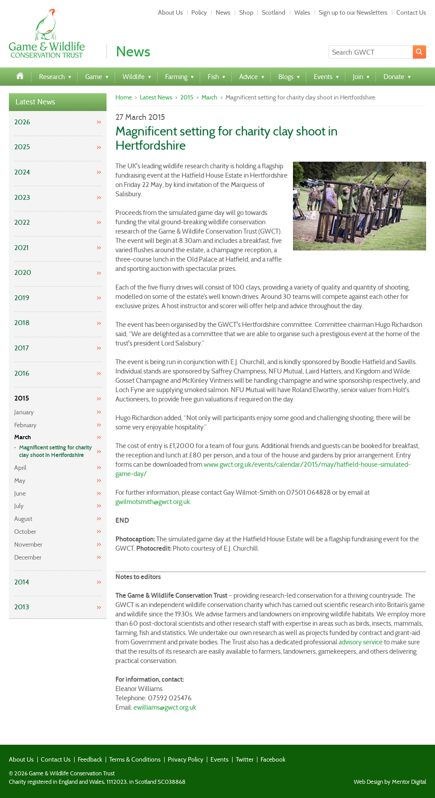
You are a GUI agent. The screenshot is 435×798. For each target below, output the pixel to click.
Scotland (273, 12)
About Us (170, 12)
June (20, 493)
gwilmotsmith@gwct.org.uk (152, 502)
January (24, 412)
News (223, 12)
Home (123, 97)
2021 (21, 247)
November (28, 544)
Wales (302, 12)
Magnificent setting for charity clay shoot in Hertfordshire (55, 451)
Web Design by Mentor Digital (390, 782)
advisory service (361, 642)
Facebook (273, 759)
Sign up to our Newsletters (353, 12)
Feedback (90, 759)
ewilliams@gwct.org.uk (165, 707)
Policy (199, 12)
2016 (21, 373)
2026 (22, 122)
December (27, 557)
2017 (21, 348)
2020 (22, 272)
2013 (21, 607)
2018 (22, 322)
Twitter (244, 759)
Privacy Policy (185, 759)
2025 (22, 147)
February (25, 425)
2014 (21, 582)
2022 (22, 222)
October (25, 532)
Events (219, 759)
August (23, 519)
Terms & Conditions (135, 759)
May (19, 480)
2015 (21, 398)
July (19, 506)
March (22, 437)
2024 (22, 172)
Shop (246, 12)
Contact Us (411, 12)
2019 (21, 298)
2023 (22, 197)
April (20, 468)
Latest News (35, 102)
